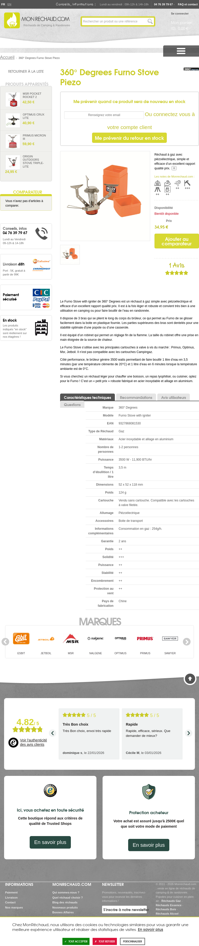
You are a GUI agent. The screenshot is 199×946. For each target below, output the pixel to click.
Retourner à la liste (26, 71)
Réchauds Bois (166, 909)
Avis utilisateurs (173, 397)
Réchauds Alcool (167, 913)
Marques (99, 621)
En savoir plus (50, 842)
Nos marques (14, 907)
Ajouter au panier (46, 104)
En (9, 4)
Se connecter (180, 13)
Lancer (150, 21)
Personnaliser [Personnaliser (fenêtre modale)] (132, 941)
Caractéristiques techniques (87, 397)
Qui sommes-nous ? (66, 892)
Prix (169, 221)
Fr (3, 4)
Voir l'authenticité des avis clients (33, 742)
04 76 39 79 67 (163, 4)
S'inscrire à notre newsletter (125, 909)
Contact (10, 902)
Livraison (11, 897)
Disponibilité (163, 208)
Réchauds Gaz (171, 900)
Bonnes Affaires (63, 912)
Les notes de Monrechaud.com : (174, 176)
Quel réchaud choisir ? (67, 897)
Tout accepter (75, 941)
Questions (72, 404)
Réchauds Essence (168, 905)
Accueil (7, 57)
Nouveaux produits (65, 907)
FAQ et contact (188, 4)
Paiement (11, 892)
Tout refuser (105, 941)
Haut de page (190, 678)
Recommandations (136, 397)
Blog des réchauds (65, 902)
